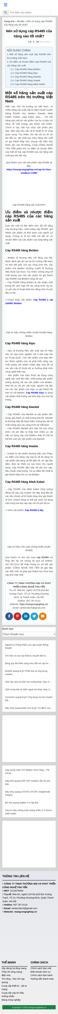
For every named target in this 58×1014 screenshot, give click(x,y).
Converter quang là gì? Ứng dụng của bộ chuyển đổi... (28, 699)
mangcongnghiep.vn (25, 911)
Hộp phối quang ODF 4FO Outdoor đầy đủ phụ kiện (28, 782)
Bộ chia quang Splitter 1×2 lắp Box (22, 802)
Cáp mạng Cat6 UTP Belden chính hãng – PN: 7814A (27, 771)
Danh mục (7, 628)
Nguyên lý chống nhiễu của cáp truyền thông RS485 (26, 646)
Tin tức (20, 21)
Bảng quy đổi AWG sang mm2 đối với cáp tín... (27, 663)
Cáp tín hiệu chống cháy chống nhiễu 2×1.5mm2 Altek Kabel (28, 812)
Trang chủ (9, 21)
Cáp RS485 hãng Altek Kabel (30, 84)
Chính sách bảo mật (41, 968)
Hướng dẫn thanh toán (42, 978)
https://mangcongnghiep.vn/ (33, 604)
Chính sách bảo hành (42, 975)
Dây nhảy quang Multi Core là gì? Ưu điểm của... (28, 708)
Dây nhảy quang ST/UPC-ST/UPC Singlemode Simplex (27, 793)
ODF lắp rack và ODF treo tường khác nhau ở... (28, 682)
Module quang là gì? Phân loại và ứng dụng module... (26, 672)
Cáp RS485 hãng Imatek (27, 80)
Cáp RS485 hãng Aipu (26, 73)
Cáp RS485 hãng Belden (28, 69)
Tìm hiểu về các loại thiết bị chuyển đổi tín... (26, 655)
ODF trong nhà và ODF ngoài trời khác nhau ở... (28, 689)
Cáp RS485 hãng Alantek (28, 76)
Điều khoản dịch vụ (40, 971)
